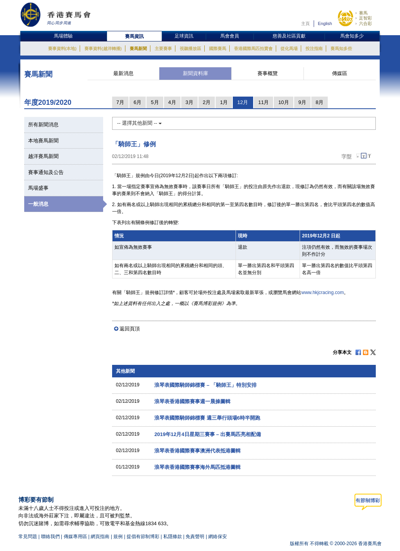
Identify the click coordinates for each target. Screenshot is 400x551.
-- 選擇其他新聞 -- (139, 123)
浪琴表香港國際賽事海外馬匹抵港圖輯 (197, 467)
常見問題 (27, 536)
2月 (207, 102)
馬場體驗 (63, 36)
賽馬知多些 (341, 48)
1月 (224, 102)
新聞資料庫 (195, 73)
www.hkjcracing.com (322, 292)
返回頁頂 (130, 329)
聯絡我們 (50, 536)
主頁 (305, 23)
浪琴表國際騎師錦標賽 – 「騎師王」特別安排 (205, 385)
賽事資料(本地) (62, 48)
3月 (189, 102)
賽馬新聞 (138, 48)
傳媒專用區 (75, 536)
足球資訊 (184, 36)
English (325, 23)
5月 (155, 102)
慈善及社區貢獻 (289, 36)
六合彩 (365, 23)
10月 (283, 102)
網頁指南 (100, 536)
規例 (118, 536)
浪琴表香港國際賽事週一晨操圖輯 (192, 401)
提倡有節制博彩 (143, 536)
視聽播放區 (190, 48)
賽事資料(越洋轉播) (102, 48)
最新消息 (123, 73)
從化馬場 (289, 48)
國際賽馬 (217, 48)
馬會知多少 (352, 36)
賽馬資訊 (134, 36)
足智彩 (365, 18)
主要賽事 (163, 48)
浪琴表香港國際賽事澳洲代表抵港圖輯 (197, 451)
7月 (120, 102)
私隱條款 (172, 536)
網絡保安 (217, 536)
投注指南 (314, 48)
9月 (302, 102)
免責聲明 (195, 536)
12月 (242, 102)
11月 (263, 102)
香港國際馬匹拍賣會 (253, 48)
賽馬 (363, 13)
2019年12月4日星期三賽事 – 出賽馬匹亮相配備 (207, 434)
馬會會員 (229, 36)
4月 (172, 102)
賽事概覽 (267, 73)
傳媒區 (339, 73)
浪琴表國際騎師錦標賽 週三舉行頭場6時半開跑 (207, 418)
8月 (319, 102)
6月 (137, 102)
